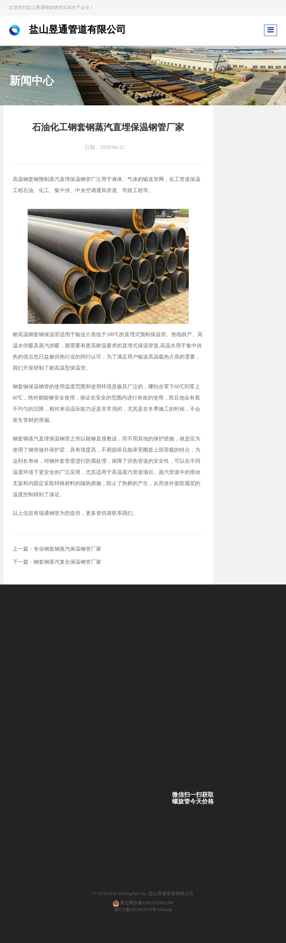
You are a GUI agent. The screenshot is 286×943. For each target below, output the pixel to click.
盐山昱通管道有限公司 (171, 893)
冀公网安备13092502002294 (147, 902)
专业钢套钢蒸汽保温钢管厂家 (67, 549)
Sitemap (165, 909)
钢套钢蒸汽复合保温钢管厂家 (67, 562)
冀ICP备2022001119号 (135, 909)
